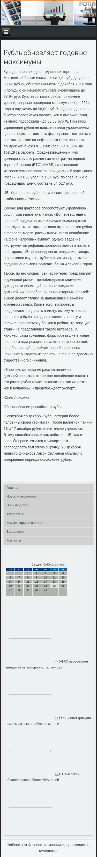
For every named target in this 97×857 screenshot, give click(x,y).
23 (36, 585)
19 (63, 581)
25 (54, 585)
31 (45, 590)
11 (54, 577)
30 (36, 590)
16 (36, 581)
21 (19, 585)
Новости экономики (21, 497)
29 (27, 590)
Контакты (13, 541)
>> (57, 662)
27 (10, 590)
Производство (17, 505)
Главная (12, 488)
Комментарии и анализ (24, 523)
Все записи (15, 532)
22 (27, 585)
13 (10, 581)
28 (19, 590)
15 (27, 581)
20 (10, 585)
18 (54, 581)
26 (63, 585)
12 (63, 577)
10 (45, 577)
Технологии (15, 514)
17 (45, 581)
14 (19, 581)
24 (45, 585)
